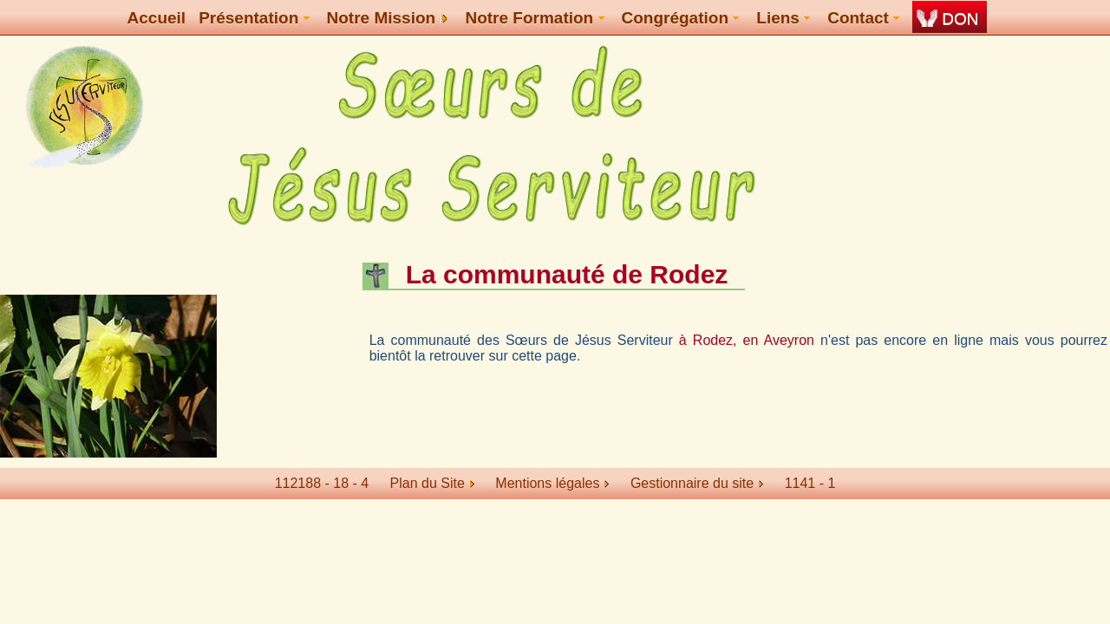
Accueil (156, 18)
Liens (783, 18)
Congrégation (681, 18)
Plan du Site (427, 483)
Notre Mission (387, 18)
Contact (863, 18)
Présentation (254, 18)
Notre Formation (534, 18)
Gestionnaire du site (696, 483)
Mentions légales (552, 483)
